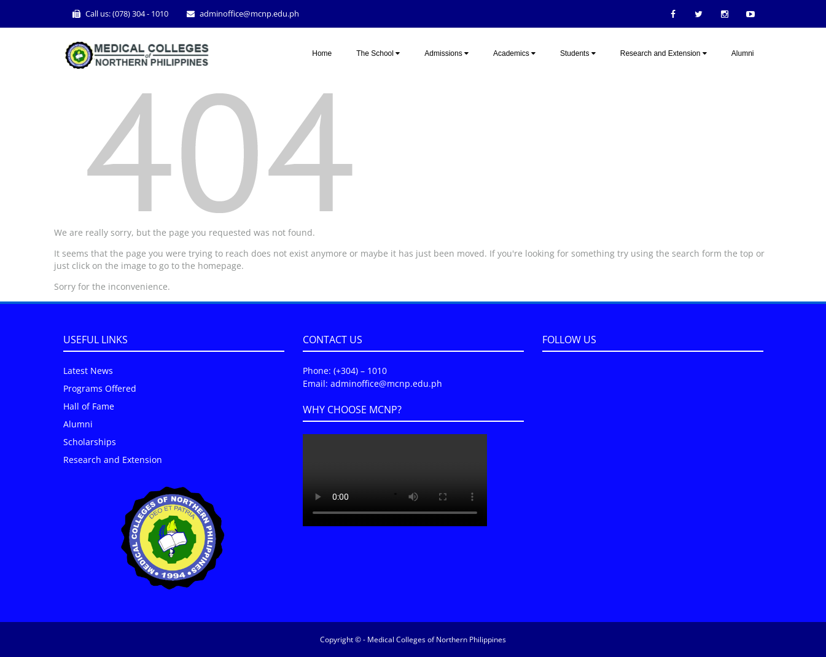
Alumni (742, 53)
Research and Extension (663, 53)
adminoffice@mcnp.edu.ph (249, 13)
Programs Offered (99, 388)
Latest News (88, 370)
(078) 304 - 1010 (140, 13)
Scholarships (89, 442)
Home (322, 53)
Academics (514, 53)
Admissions (446, 53)
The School (378, 53)
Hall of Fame (88, 406)
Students (578, 53)
